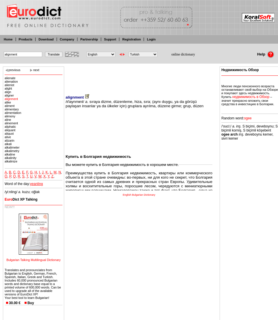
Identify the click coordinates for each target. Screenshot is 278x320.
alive (8, 137)
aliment (9, 106)
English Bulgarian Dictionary (139, 194)
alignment (11, 99)
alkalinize (11, 161)
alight (8, 88)
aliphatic (10, 126)
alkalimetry (12, 151)
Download (46, 39)
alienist (9, 85)
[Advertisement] (139, 76)
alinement (11, 123)
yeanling (36, 184)
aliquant (10, 130)
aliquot (9, 133)
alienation (11, 81)
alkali (8, 144)
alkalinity (10, 158)
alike (8, 102)
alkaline (10, 154)
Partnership (89, 39)
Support (110, 39)
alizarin (9, 140)
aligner (9, 95)
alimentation (13, 112)
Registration (131, 39)
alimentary (12, 109)
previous (14, 70)
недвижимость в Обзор (250, 97)
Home (8, 39)
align (8, 92)
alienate (10, 78)
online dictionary (183, 54)
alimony (10, 116)
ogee (248, 118)
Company (67, 39)
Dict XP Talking (21, 199)
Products (26, 39)
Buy (30, 303)
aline (8, 119)
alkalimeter (12, 147)
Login (151, 39)
